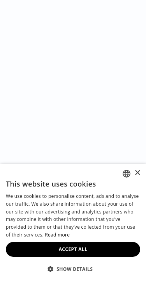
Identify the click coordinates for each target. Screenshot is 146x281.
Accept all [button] (73, 249)
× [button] (137, 173)
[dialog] (73, 222)
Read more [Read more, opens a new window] (57, 234)
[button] (73, 268)
